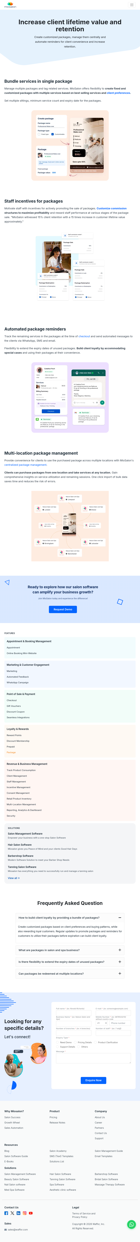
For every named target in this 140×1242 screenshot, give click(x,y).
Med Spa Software (14, 1189)
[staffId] (113, 1033)
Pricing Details (85, 1042)
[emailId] (113, 1013)
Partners (99, 1127)
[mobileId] (101, 1023)
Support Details (67, 1047)
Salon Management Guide (109, 1150)
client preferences (118, 92)
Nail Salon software (14, 1184)
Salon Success (12, 1117)
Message (61, 1051)
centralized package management (25, 464)
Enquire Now (93, 1080)
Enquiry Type (62, 1038)
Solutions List (57, 1161)
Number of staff (108, 1028)
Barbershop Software (106, 1174)
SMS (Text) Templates (61, 1156)
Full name (70, 1009)
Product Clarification (108, 1042)
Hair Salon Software (60, 1174)
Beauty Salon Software (16, 1179)
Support (99, 1138)
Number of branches (73, 1028)
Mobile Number (111, 1018)
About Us (100, 1117)
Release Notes (57, 1122)
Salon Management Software (20, 1174)
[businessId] (73, 1024)
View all (14, 878)
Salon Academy (58, 1150)
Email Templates (103, 1156)
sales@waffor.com (16, 1229)
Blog (6, 1150)
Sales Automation (13, 1127)
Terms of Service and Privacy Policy (83, 1215)
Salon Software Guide (16, 1156)
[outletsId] (73, 1033)
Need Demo (66, 1042)
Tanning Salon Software (62, 1179)
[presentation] (93, 1069)
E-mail (112, 1009)
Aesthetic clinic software (63, 1189)
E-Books (9, 1161)
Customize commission (112, 208)
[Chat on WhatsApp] (131, 1224)
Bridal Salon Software (106, 1179)
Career (98, 1122)
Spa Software (57, 1184)
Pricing (53, 1117)
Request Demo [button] (63, 609)
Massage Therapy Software (110, 1184)
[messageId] (93, 1058)
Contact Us (101, 1133)
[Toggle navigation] (132, 4)
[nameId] (73, 1013)
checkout (84, 336)
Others (84, 1047)
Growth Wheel (12, 1122)
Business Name (73, 1018)
